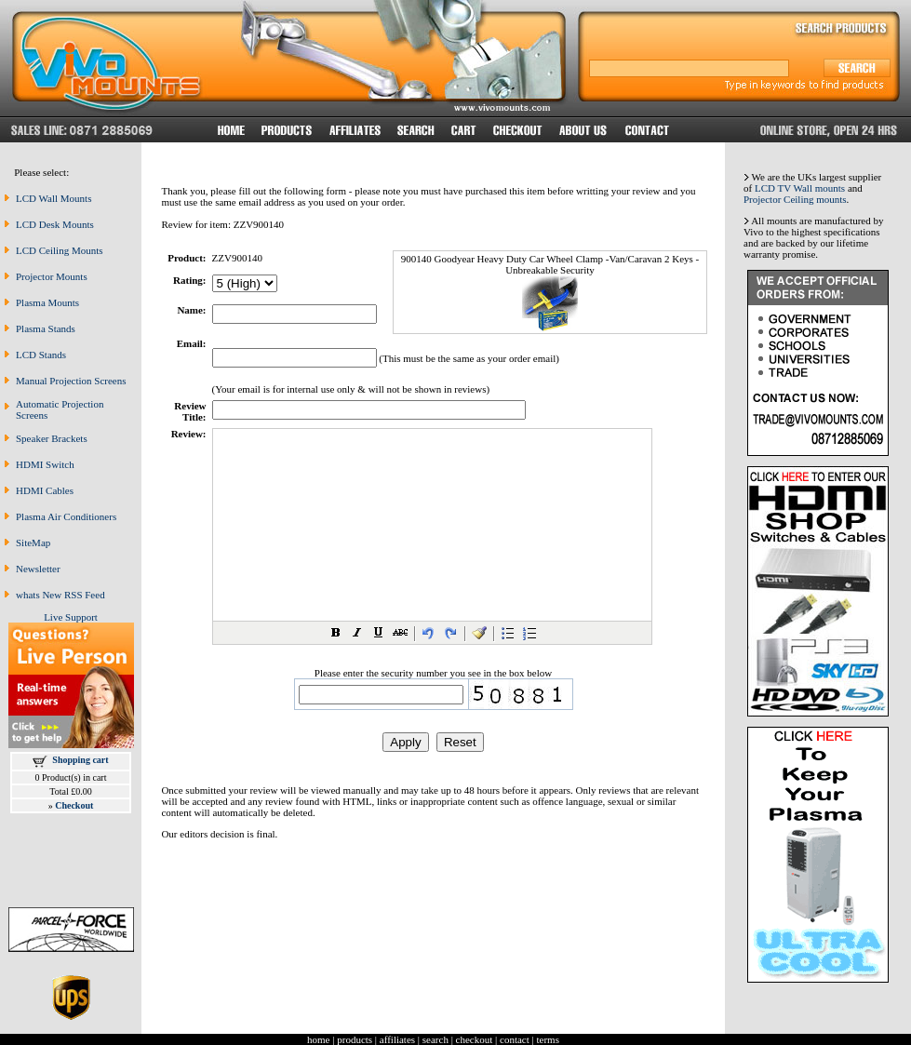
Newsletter (38, 568)
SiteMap (33, 542)
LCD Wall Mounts (53, 198)
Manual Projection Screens (71, 380)
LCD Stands (41, 354)
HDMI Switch (45, 464)
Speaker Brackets (51, 438)
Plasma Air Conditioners (66, 516)
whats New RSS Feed (60, 594)
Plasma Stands (45, 328)
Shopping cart (80, 760)
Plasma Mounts (47, 302)
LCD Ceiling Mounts (59, 250)
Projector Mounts (51, 276)
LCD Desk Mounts (55, 224)
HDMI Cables (45, 490)
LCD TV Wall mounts (800, 188)
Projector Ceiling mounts (795, 199)
